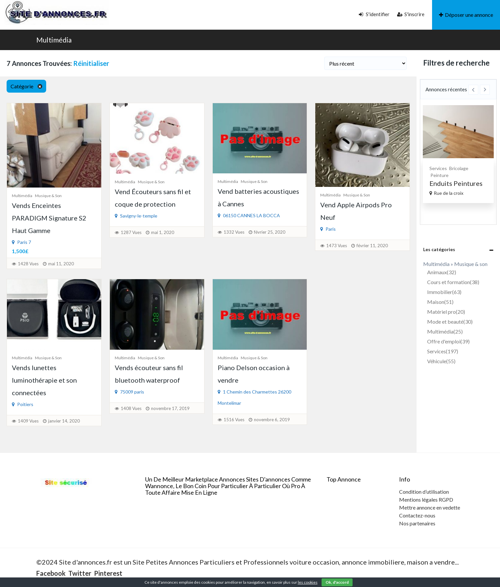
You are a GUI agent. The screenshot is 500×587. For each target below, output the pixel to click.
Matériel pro (446, 311)
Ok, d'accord (337, 582)
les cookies (308, 582)
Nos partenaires (417, 523)
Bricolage (458, 168)
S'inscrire (410, 14)
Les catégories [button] (439, 249)
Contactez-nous (417, 515)
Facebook (51, 573)
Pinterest (108, 573)
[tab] (458, 249)
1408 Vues (131, 408)
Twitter (79, 573)
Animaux (441, 272)
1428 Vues (28, 263)
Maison (440, 302)
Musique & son (48, 195)
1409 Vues (28, 421)
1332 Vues (234, 232)
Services (438, 168)
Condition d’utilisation (424, 491)
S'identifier (374, 14)
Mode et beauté (450, 321)
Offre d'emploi (448, 341)
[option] (458, 154)
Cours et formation (453, 282)
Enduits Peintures (456, 183)
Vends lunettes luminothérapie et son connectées (44, 380)
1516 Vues (234, 419)
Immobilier (444, 292)
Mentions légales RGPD (426, 499)
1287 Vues (131, 232)
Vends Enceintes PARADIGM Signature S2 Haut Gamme (49, 217)
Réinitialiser (91, 63)
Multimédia (54, 40)
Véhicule (441, 361)
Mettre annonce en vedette (429, 507)
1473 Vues (336, 245)
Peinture (439, 175)
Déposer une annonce (466, 15)
